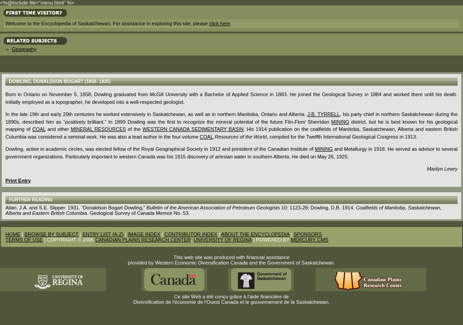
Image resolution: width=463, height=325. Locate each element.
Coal (39, 129)
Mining (324, 149)
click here (219, 23)
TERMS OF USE (24, 239)
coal (206, 136)
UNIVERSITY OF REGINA (223, 239)
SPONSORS (307, 234)
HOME (12, 234)
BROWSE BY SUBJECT (51, 234)
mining (340, 122)
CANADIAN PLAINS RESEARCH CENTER (143, 239)
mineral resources (98, 129)
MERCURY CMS (309, 239)
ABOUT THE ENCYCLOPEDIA (255, 234)
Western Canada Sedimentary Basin (193, 129)
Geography (24, 49)
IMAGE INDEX (144, 234)
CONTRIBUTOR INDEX (191, 234)
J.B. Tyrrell (323, 114)
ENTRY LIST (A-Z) (102, 234)
